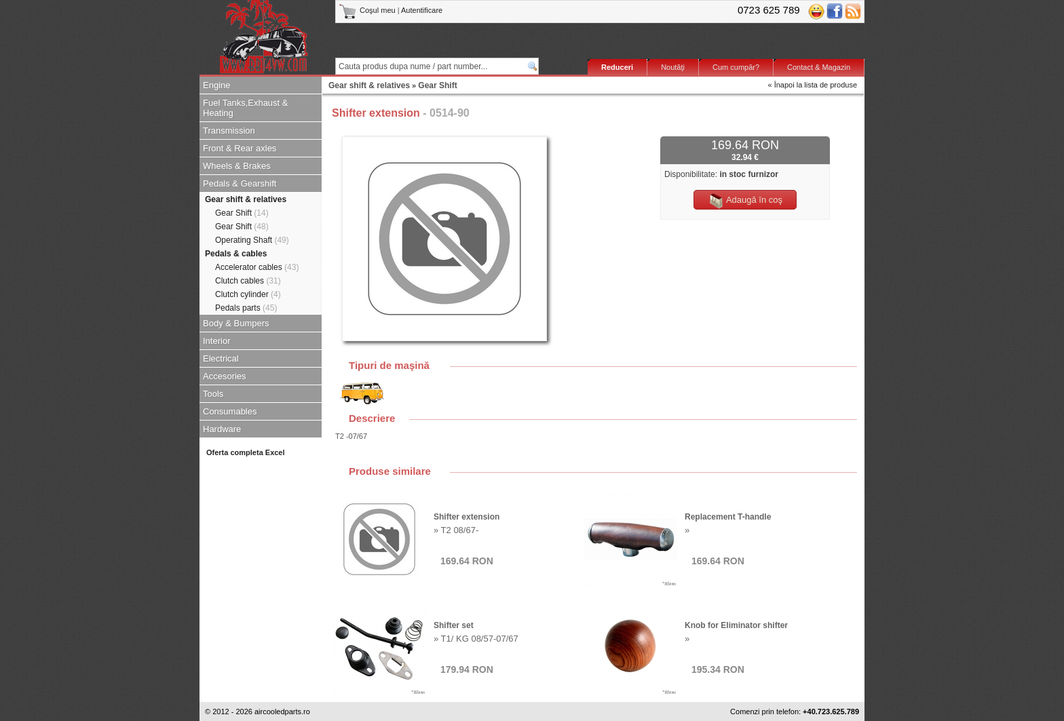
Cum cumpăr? (735, 67)
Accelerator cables (257, 267)
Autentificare (421, 10)
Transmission (229, 130)
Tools (213, 394)
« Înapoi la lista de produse (812, 85)
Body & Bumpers (236, 323)
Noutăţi (673, 67)
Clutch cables (248, 281)
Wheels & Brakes (237, 166)
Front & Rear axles (239, 148)
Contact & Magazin (818, 67)
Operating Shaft (252, 240)
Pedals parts (246, 308)
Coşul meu (368, 10)
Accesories (224, 376)
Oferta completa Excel (245, 452)
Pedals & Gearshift (239, 183)
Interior (216, 341)
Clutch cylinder (248, 294)
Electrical (221, 358)
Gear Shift (242, 213)
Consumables (230, 411)
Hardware (222, 429)
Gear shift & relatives (245, 199)
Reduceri (617, 67)
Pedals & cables (236, 253)
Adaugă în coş (745, 201)
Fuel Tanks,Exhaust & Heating (245, 108)
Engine (216, 85)
